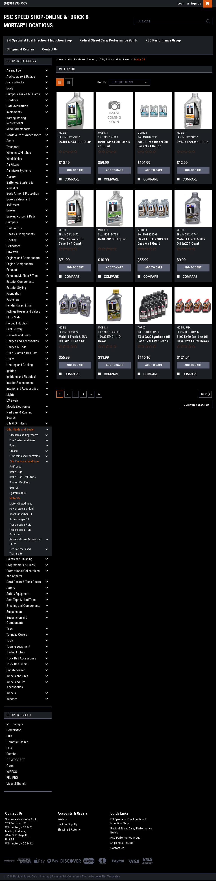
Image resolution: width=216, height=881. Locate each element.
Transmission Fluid (20, 524)
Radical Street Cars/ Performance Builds (109, 40)
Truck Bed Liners (17, 664)
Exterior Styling (16, 288)
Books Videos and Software (18, 202)
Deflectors (13, 246)
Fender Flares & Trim (20, 305)
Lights (11, 395)
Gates (10, 766)
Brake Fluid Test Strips (22, 477)
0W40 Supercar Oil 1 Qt (193, 142)
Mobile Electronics (19, 407)
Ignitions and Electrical (21, 377)
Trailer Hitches (16, 652)
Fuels (12, 445)
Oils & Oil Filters (17, 423)
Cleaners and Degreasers (23, 435)
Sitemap (44, 876)
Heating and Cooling (20, 365)
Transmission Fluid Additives (20, 532)
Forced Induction (17, 323)
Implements (14, 112)
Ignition (11, 371)
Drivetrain (13, 252)
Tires (10, 628)
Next (206, 394)
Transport (13, 147)
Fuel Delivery (14, 329)
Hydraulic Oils (17, 493)
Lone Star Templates (107, 876)
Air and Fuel (14, 70)
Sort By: (102, 82)
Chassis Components (21, 234)
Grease (13, 450)
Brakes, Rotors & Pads (21, 216)
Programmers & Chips (21, 565)
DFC (9, 748)
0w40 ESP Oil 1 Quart (112, 239)
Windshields (14, 159)
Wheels (11, 693)
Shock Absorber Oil (20, 514)
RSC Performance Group (163, 40)
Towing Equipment (18, 646)
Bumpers (12, 222)
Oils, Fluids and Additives (24, 461)
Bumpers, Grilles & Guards (23, 94)
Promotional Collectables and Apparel (23, 573)
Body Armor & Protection (23, 193)
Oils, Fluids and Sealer (21, 429)
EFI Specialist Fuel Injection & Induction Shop (39, 40)
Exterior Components (20, 282)
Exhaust (12, 270)
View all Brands (16, 784)
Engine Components (20, 264)
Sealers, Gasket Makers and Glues (25, 542)
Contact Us (50, 49)
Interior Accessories (20, 383)
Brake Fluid (15, 472)
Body (10, 88)
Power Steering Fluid (21, 508)
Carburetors (14, 228)
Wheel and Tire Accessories (16, 684)
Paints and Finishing (19, 559)
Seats (10, 141)
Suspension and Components (17, 620)
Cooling (12, 240)
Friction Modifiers (19, 482)
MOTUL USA (183, 327)
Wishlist (63, 819)
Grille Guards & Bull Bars (22, 353)
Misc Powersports (19, 129)
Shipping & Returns (20, 49)
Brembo (12, 754)
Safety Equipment (18, 594)
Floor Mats (14, 317)
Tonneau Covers (17, 635)
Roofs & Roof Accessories (24, 135)
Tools (10, 640)
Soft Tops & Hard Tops (21, 600)
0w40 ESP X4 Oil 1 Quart (75, 142)
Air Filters (13, 165)
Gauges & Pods (16, 347)
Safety (11, 588)
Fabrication (14, 293)
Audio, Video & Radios (21, 76)
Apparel (11, 176)
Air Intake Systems (19, 171)
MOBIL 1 (64, 132)
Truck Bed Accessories (21, 658)
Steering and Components (23, 606)
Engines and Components (23, 258)
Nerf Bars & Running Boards (19, 415)
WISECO (12, 772)
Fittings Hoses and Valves (23, 311)
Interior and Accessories (22, 389)
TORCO (141, 327)
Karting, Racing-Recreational (17, 120)
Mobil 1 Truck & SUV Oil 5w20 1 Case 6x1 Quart (73, 341)
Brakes (11, 210)
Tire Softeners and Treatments (20, 551)
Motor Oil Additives (20, 503)
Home (59, 59)
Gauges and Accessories (23, 341)
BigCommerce (72, 876)
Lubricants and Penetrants (24, 456)
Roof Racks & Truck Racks (24, 582)
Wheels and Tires (17, 676)
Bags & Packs (15, 82)
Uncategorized (16, 670)
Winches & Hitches (19, 153)
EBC (9, 736)
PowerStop (14, 730)
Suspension (14, 612)
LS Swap (12, 400)
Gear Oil (14, 487)
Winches (12, 699)
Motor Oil (14, 498)
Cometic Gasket (17, 742)
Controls (12, 100)
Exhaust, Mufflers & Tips (22, 276)
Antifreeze (15, 466)
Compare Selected (196, 404)
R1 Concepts (15, 724)
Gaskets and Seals (19, 335)
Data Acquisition (17, 106)
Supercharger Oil (19, 519)
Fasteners (13, 300)
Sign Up (195, 3)
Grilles (11, 359)
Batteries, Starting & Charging (20, 185)
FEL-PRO (12, 778)
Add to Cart (75, 170)
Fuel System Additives (22, 440)
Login (181, 3)
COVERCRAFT (16, 760)
